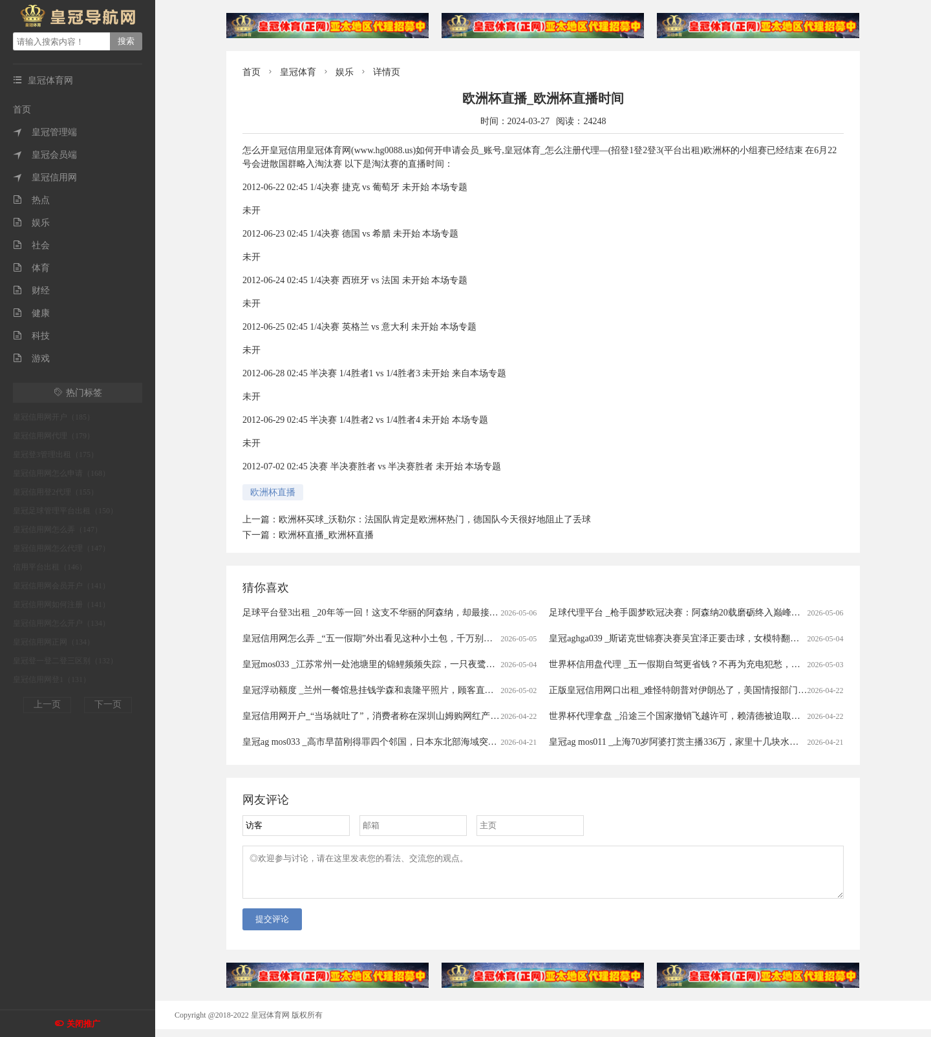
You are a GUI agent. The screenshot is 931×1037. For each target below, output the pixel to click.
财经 (31, 290)
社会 (31, 245)
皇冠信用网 (45, 177)
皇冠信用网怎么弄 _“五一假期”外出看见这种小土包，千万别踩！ (372, 638)
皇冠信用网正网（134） (53, 642)
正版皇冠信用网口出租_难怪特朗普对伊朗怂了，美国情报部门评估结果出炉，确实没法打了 (732, 690)
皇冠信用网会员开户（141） (61, 585)
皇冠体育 (298, 72)
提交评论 (272, 927)
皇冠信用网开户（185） (53, 417)
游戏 (31, 358)
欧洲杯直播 (272, 492)
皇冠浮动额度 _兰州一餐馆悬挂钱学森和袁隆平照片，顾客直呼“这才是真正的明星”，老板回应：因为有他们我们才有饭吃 (485, 690)
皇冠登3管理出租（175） (55, 454)
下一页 (108, 704)
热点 (31, 200)
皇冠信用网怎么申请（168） (61, 473)
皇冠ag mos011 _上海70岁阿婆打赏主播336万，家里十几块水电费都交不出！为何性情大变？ (732, 742)
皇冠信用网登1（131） (52, 679)
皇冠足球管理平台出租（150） (65, 510)
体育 (31, 268)
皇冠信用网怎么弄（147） (57, 529)
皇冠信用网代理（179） (53, 435)
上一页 (47, 704)
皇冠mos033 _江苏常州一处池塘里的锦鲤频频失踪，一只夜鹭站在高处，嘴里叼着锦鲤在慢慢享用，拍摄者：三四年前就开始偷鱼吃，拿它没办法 (531, 664)
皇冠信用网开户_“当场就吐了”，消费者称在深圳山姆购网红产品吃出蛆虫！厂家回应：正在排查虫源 (443, 716)
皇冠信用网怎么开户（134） (61, 623)
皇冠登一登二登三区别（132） (65, 660)
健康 (31, 313)
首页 (22, 109)
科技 (31, 336)
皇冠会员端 (45, 155)
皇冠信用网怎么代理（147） (61, 548)
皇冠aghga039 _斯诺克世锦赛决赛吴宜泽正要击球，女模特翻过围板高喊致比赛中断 (715, 638)
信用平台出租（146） (50, 567)
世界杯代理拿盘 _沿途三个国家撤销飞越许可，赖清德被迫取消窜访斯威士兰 (702, 716)
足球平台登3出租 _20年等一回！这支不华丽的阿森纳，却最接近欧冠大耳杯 (393, 612)
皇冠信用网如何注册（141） (61, 604)
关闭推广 (83, 1024)
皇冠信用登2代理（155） (55, 492)
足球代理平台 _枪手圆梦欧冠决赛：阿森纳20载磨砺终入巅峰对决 (679, 612)
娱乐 (31, 223)
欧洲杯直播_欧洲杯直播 (326, 535)
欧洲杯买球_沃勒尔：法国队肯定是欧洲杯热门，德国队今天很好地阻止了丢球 (435, 519)
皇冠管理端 (45, 132)
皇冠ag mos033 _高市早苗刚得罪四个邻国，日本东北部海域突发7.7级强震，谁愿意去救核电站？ (434, 742)
